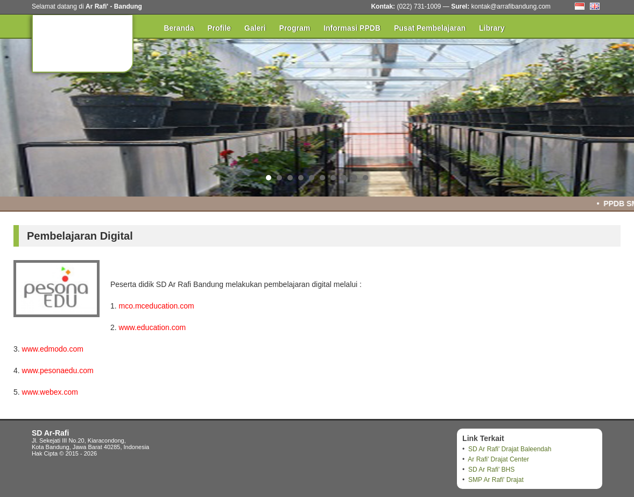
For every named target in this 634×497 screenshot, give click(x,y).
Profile (219, 28)
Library (491, 28)
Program (295, 28)
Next (620, 115)
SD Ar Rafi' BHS (491, 469)
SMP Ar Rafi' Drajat (496, 480)
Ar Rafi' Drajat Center (498, 459)
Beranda (179, 28)
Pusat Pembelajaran (430, 28)
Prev (14, 115)
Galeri (255, 28)
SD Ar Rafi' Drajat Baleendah (509, 449)
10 (365, 177)
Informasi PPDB (352, 28)
